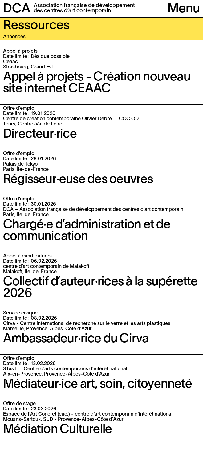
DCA (16, 9)
